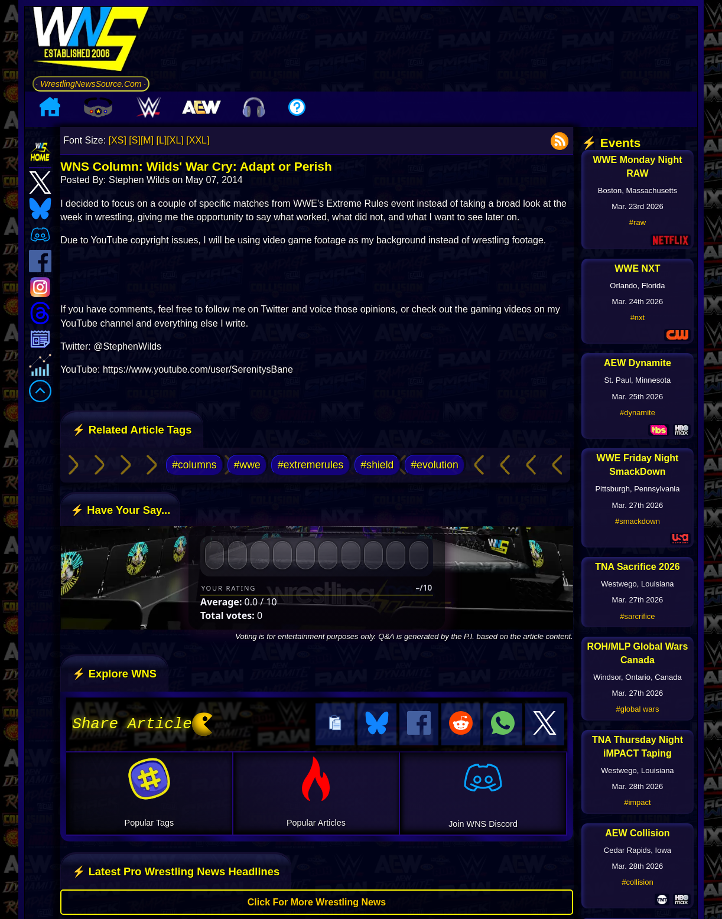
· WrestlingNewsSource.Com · (91, 84)
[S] (135, 140)
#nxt (637, 317)
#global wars (637, 709)
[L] (162, 140)
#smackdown (637, 521)
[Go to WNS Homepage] (91, 41)
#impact (637, 802)
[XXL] (197, 140)
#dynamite (637, 412)
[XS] (117, 140)
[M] (147, 140)
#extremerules (310, 465)
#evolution (434, 465)
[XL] (175, 140)
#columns (194, 465)
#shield (377, 465)
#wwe (247, 465)
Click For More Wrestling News (317, 900)
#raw (637, 222)
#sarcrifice (637, 616)
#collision (637, 882)
